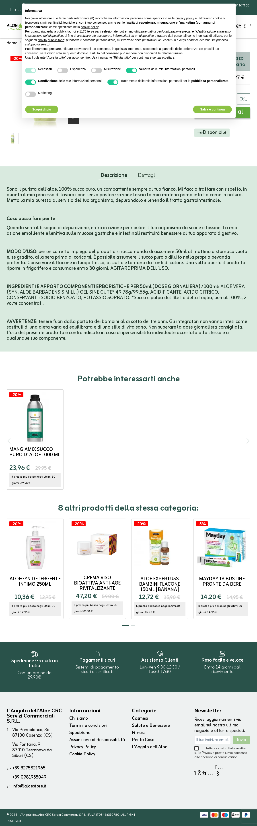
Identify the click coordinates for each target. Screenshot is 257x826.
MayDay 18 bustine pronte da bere (222, 582)
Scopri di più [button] (41, 109)
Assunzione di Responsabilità (97, 740)
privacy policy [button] (184, 18)
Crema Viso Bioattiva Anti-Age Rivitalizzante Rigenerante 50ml (97, 586)
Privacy (207, 753)
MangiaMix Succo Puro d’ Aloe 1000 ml (34, 452)
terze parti (94, 31)
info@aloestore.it (29, 786)
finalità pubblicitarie (51, 40)
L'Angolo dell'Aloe (149, 747)
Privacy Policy (82, 747)
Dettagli (147, 176)
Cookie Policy (82, 754)
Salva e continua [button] (212, 109)
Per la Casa (143, 740)
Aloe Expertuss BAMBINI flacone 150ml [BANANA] (159, 584)
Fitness (138, 732)
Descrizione (114, 176)
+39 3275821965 (28, 768)
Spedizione (79, 732)
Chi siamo (78, 718)
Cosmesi (140, 718)
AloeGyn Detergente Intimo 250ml (35, 582)
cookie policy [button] (89, 27)
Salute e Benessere (151, 725)
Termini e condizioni (88, 725)
